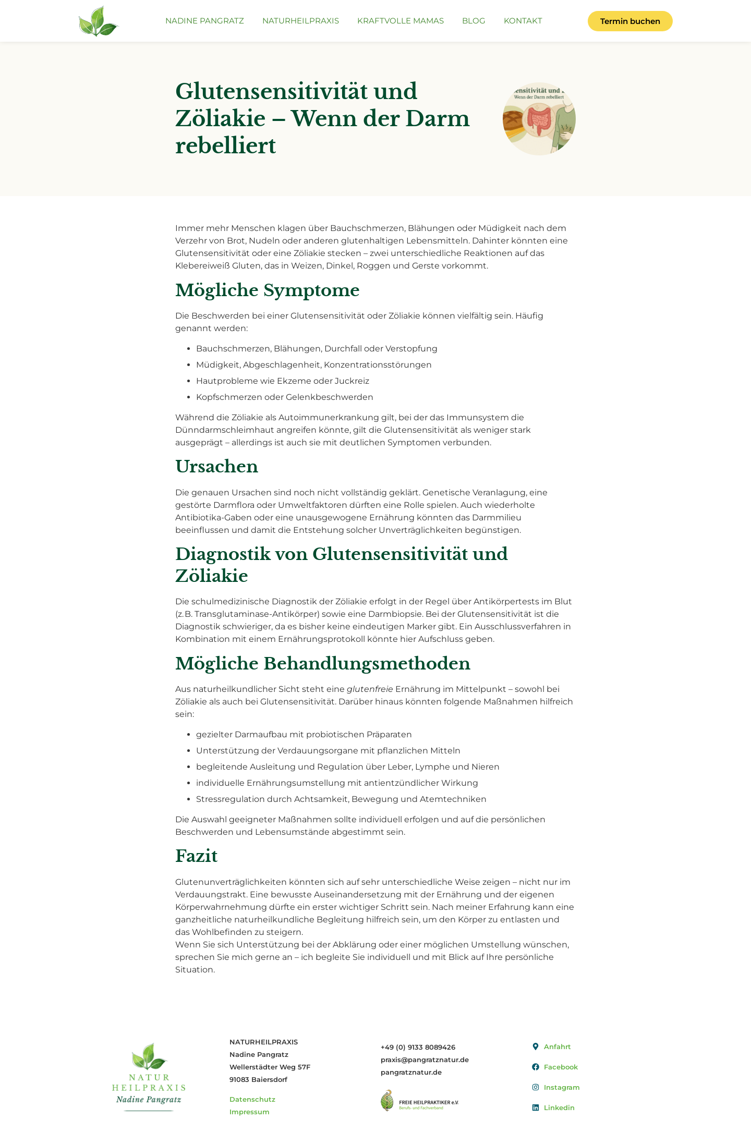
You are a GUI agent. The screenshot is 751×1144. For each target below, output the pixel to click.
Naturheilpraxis (300, 21)
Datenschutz (252, 1099)
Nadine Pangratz (204, 21)
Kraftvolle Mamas (400, 21)
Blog (474, 21)
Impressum (249, 1112)
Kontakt (523, 21)
